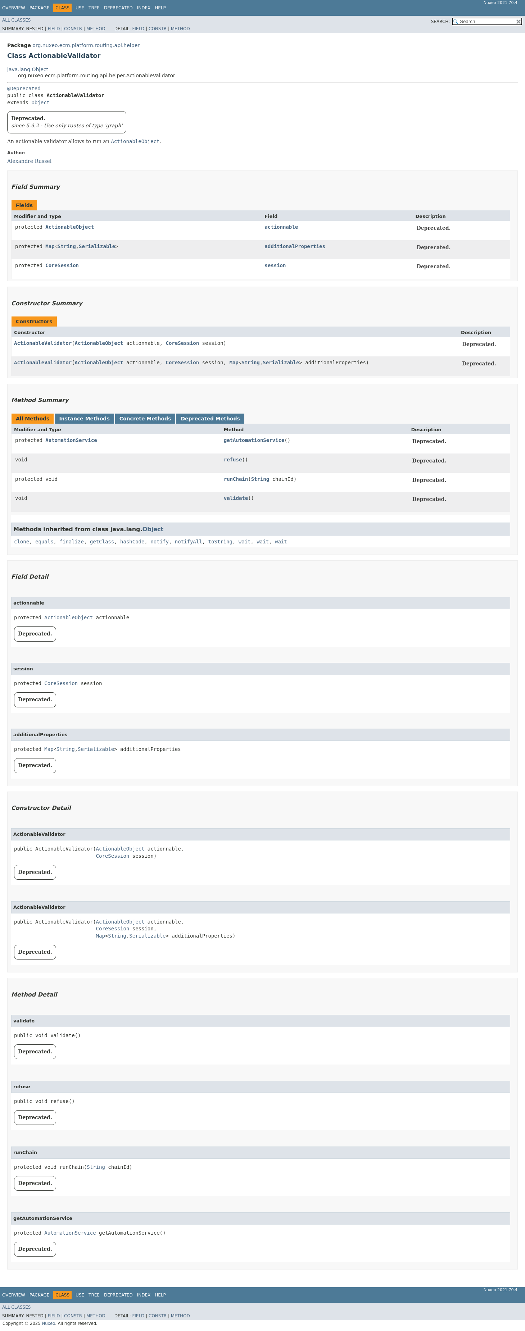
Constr (73, 28)
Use (80, 7)
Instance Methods (84, 418)
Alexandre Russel (29, 161)
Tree (94, 7)
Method (95, 28)
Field (53, 28)
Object (40, 102)
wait (245, 541)
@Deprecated (24, 88)
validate (236, 498)
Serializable (97, 246)
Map (49, 246)
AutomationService (71, 440)
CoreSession (62, 265)
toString (220, 541)
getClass (102, 541)
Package (39, 7)
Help (160, 7)
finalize (71, 541)
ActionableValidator (43, 343)
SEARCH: (440, 21)
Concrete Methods (145, 418)
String (67, 246)
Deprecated (118, 7)
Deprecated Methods (210, 418)
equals (44, 541)
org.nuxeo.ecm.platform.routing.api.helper (86, 45)
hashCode (132, 541)
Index (144, 7)
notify (159, 541)
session (275, 265)
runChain (236, 479)
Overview (13, 7)
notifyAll (188, 541)
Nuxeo (48, 1323)
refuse (233, 459)
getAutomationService (254, 440)
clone (21, 541)
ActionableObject (69, 227)
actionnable (281, 227)
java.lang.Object (27, 69)
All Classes (16, 20)
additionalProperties (294, 246)
